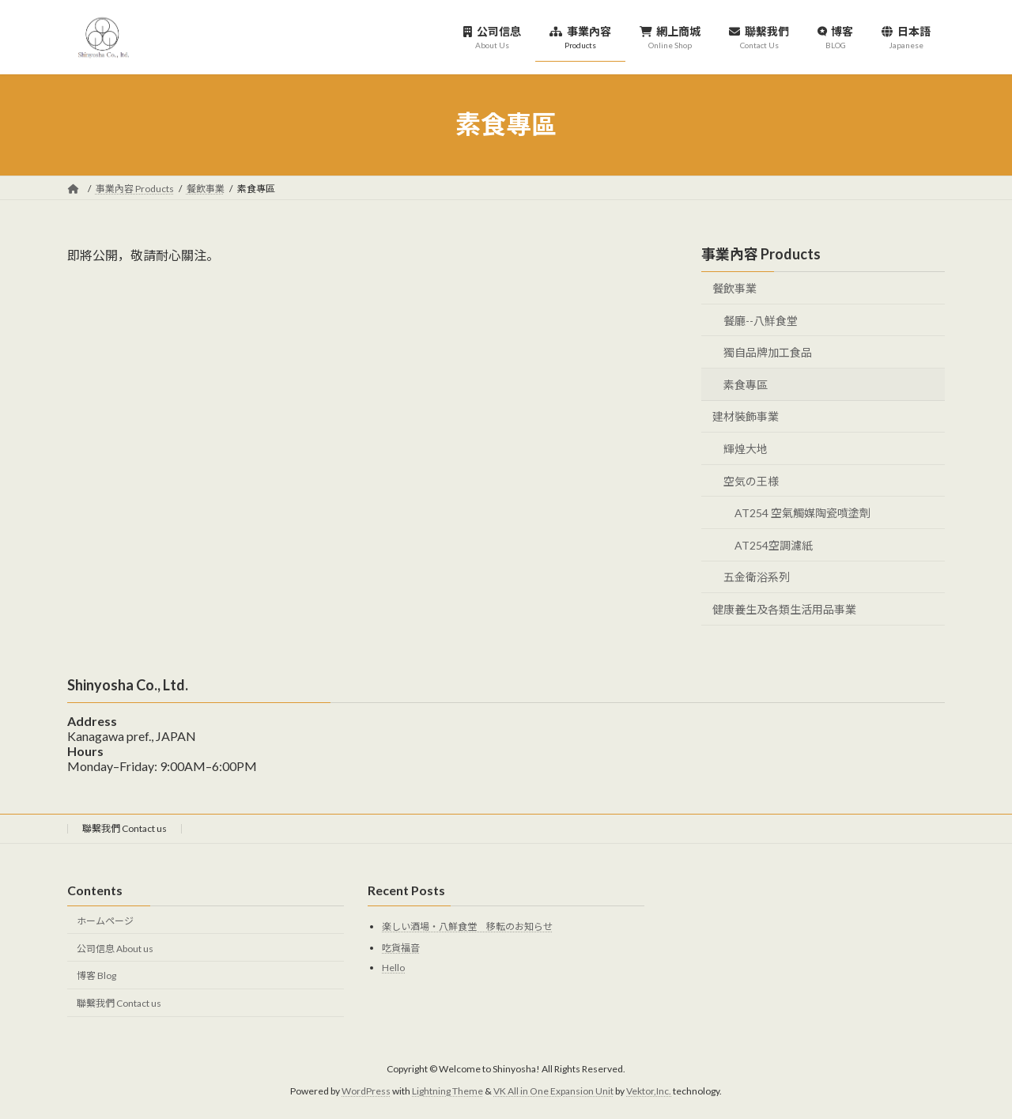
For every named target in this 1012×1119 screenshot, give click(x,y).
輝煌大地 (745, 449)
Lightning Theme (447, 1091)
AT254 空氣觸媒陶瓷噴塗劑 (802, 513)
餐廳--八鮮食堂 (760, 320)
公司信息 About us (115, 949)
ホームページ (105, 921)
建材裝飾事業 (745, 416)
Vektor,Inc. (648, 1091)
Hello (393, 967)
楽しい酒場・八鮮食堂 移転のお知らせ (467, 927)
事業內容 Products (761, 254)
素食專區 (745, 384)
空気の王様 (751, 480)
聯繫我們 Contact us (124, 828)
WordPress (366, 1091)
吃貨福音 (401, 948)
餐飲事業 (734, 288)
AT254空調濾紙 (773, 544)
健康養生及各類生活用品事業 (784, 609)
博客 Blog (96, 976)
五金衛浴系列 (756, 577)
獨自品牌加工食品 (767, 352)
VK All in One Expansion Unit (553, 1091)
